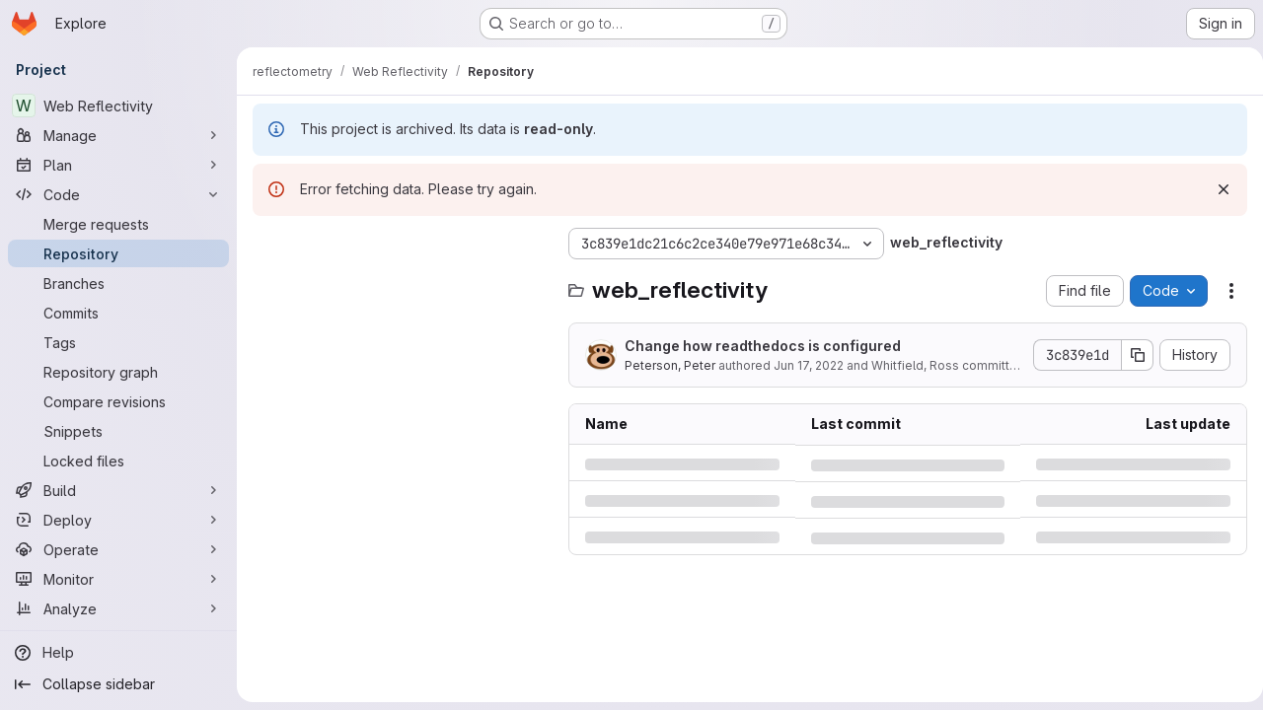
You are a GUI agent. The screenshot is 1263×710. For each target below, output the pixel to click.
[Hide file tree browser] (268, 243)
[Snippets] (118, 431)
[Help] (118, 653)
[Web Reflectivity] (118, 105)
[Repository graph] (118, 372)
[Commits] (118, 312)
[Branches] (118, 283)
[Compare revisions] (118, 401)
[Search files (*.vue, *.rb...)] (401, 283)
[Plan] (118, 164)
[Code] (118, 194)
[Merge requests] (118, 224)
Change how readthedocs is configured (763, 345)
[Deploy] (118, 519)
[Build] (118, 490)
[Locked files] (118, 460)
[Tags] (118, 342)
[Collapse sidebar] (118, 684)
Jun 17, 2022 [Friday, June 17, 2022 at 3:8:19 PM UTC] (809, 365)
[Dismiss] (1215, 189)
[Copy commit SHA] (1130, 355)
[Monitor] (118, 579)
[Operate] (118, 549)
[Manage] (118, 135)
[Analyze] (118, 608)
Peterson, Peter (670, 365)
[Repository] (118, 253)
